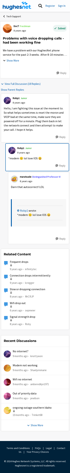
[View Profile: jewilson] (7, 396)
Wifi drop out (18, 303)
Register (50, 5)
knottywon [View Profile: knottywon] (36, 356)
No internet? (20, 351)
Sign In (62, 5)
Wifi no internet (22, 379)
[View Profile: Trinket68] (7, 410)
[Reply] (61, 73)
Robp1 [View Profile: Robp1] (16, 98)
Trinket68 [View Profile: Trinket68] (37, 415)
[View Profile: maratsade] (14, 179)
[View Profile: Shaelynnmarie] (7, 368)
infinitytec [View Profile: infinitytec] (31, 269)
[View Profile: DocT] (7, 28)
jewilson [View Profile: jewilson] (34, 398)
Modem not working (25, 365)
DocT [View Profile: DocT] (16, 26)
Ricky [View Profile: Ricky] (28, 324)
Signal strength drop (22, 317)
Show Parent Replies (12, 89)
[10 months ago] (21, 415)
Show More (11, 60)
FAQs (38, 448)
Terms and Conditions (18, 448)
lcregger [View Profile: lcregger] (29, 283)
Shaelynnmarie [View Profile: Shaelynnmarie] (38, 370)
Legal (49, 448)
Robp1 (24, 210)
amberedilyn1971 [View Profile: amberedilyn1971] (39, 384)
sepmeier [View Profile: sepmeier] (30, 310)
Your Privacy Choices (38, 451)
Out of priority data (24, 393)
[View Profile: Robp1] (7, 100)
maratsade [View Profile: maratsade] (25, 176)
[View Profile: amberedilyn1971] (7, 382)
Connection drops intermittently (30, 275)
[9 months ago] (20, 356)
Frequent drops (19, 262)
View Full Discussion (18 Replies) (21, 84)
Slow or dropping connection (27, 289)
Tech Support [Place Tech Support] (12, 16)
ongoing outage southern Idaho (32, 408)
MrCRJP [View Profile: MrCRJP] (29, 296)
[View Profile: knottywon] (7, 354)
